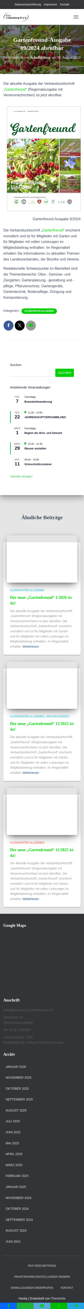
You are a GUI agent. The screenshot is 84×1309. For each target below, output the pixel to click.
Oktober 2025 (17, 1088)
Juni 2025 (13, 1132)
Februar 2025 (17, 1176)
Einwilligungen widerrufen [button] (32, 1287)
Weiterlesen (31, 646)
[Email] (42, 1306)
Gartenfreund (15, 89)
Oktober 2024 (17, 1208)
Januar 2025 (16, 1187)
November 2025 (18, 1077)
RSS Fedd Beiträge (42, 1265)
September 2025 (19, 1099)
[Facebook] (8, 1306)
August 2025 (16, 1110)
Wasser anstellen (35, 448)
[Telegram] (75, 1306)
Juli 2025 (13, 1121)
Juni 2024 (13, 1241)
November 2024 (18, 1198)
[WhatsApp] (25, 1306)
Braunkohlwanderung (38, 401)
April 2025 (14, 1154)
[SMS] (58, 1306)
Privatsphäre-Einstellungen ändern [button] (42, 1276)
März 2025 (14, 1165)
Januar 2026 (16, 1067)
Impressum (50, 4)
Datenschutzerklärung (28, 4)
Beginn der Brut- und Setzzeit (43, 433)
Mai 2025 (12, 1143)
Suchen (16, 365)
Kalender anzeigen (21, 476)
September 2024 (19, 1219)
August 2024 (16, 1230)
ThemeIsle (58, 1298)
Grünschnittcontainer (38, 464)
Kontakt (64, 4)
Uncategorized (57, 716)
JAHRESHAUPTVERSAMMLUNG (45, 417)
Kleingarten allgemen (39, 311)
